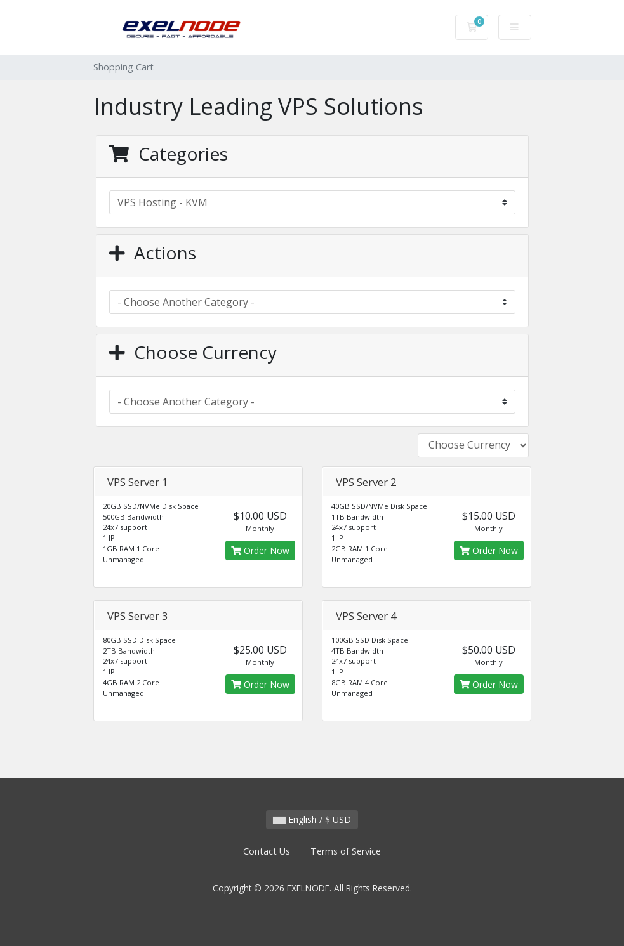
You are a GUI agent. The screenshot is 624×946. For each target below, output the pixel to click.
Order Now (260, 550)
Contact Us (266, 851)
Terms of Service (345, 851)
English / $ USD (312, 819)
